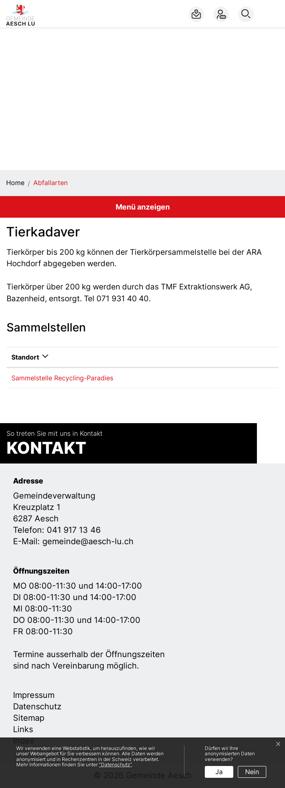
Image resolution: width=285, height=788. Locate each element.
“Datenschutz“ (115, 765)
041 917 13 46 (74, 530)
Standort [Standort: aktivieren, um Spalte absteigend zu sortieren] (25, 357)
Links (23, 729)
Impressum (34, 695)
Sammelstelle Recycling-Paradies (62, 378)
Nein (252, 772)
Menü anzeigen (143, 207)
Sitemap (28, 718)
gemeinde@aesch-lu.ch (88, 541)
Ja (219, 772)
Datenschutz (37, 706)
